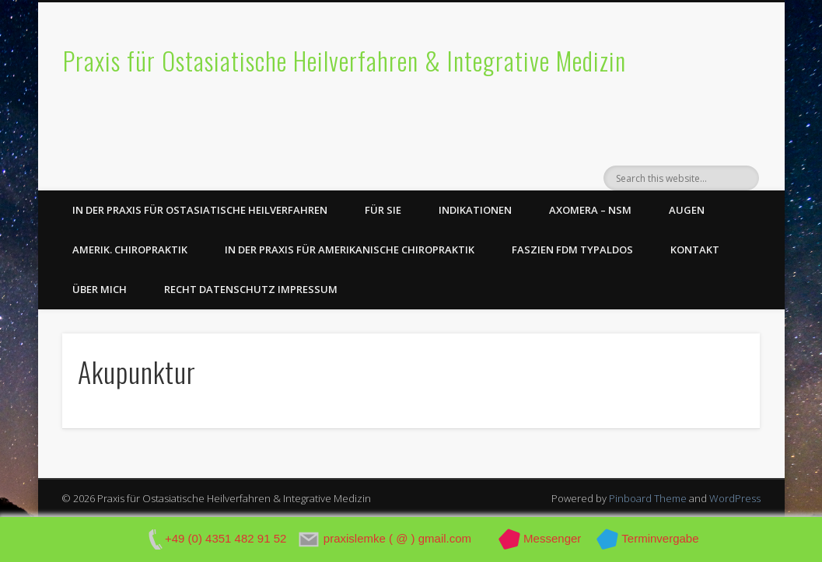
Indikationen (475, 210)
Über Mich (99, 289)
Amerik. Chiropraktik (129, 250)
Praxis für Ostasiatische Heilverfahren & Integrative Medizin (344, 60)
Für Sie (383, 210)
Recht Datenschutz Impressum (251, 289)
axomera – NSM (590, 210)
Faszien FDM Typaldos (572, 250)
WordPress (735, 498)
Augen (687, 210)
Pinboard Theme (648, 498)
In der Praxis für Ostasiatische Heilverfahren (199, 210)
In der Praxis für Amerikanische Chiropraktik (349, 250)
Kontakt (694, 250)
